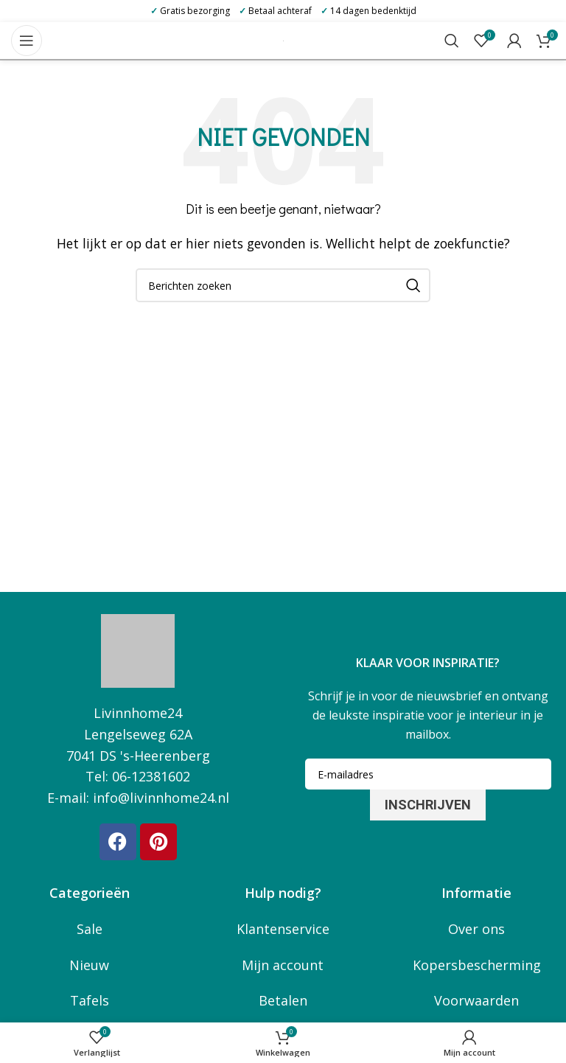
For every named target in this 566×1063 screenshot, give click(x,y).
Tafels (89, 1000)
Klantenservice (283, 929)
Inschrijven (428, 804)
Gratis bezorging (190, 10)
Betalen (283, 1000)
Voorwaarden (476, 1000)
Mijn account (283, 965)
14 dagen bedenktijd (368, 10)
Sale (89, 929)
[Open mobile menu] (26, 40)
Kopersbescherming (477, 965)
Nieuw (89, 965)
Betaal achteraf (275, 10)
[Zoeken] (452, 40)
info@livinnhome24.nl (161, 797)
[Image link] (138, 649)
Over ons (476, 929)
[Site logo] (283, 40)
